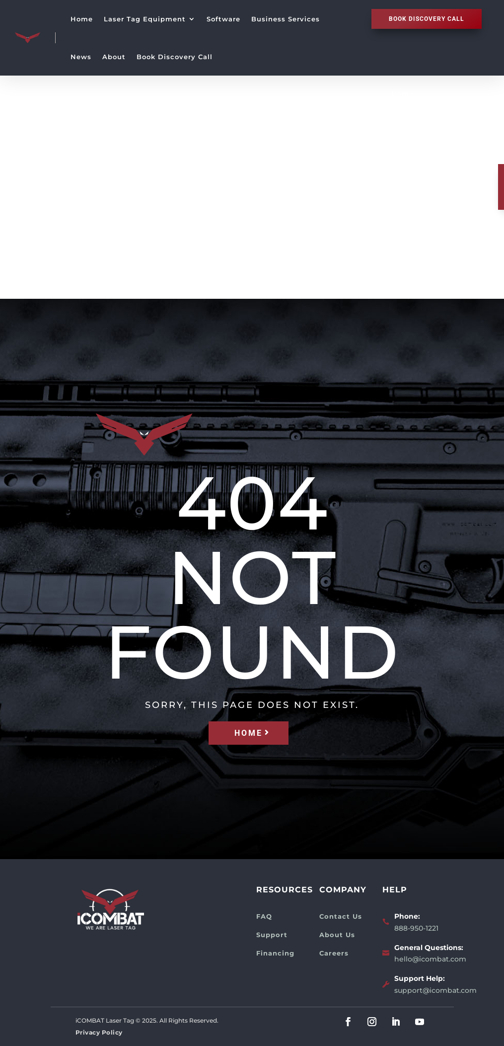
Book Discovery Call (175, 57)
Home (82, 19)
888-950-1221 (416, 928)
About (114, 57)
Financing (275, 953)
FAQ (264, 916)
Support (272, 935)
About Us (337, 935)
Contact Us (340, 916)
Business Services (285, 19)
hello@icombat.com (430, 959)
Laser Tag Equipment (145, 19)
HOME (248, 733)
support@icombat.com (435, 990)
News (81, 57)
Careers (334, 953)
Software (223, 19)
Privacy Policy (99, 1032)
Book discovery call (426, 18)
